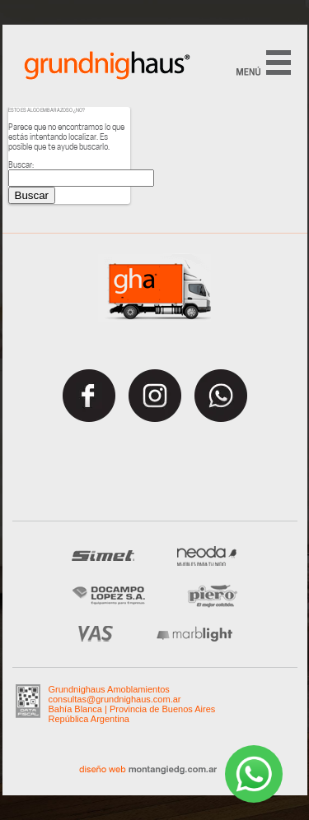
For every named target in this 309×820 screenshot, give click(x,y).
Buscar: (21, 164)
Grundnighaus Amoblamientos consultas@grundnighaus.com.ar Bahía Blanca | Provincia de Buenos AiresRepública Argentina (132, 704)
